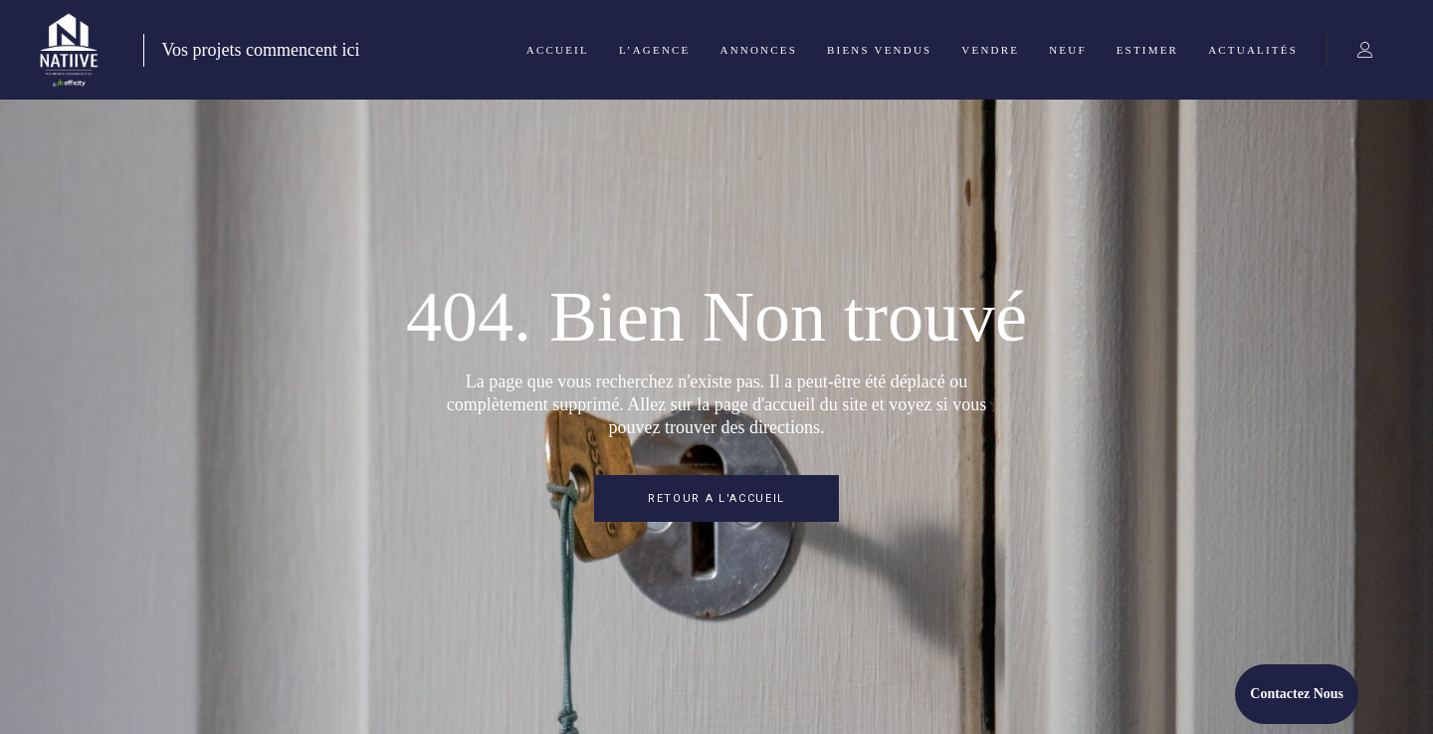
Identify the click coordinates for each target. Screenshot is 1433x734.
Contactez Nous (1296, 693)
